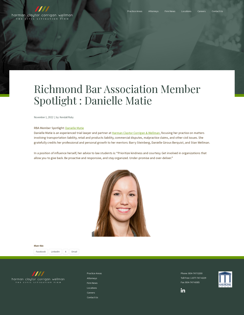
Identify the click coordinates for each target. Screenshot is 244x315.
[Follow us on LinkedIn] (183, 290)
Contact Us (217, 11)
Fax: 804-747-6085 (190, 282)
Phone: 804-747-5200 (191, 273)
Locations (186, 11)
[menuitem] (134, 12)
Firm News (170, 11)
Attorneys (153, 11)
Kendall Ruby (67, 117)
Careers (202, 11)
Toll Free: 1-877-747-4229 (193, 277)
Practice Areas (134, 11)
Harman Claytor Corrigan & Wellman (136, 133)
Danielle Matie (74, 128)
